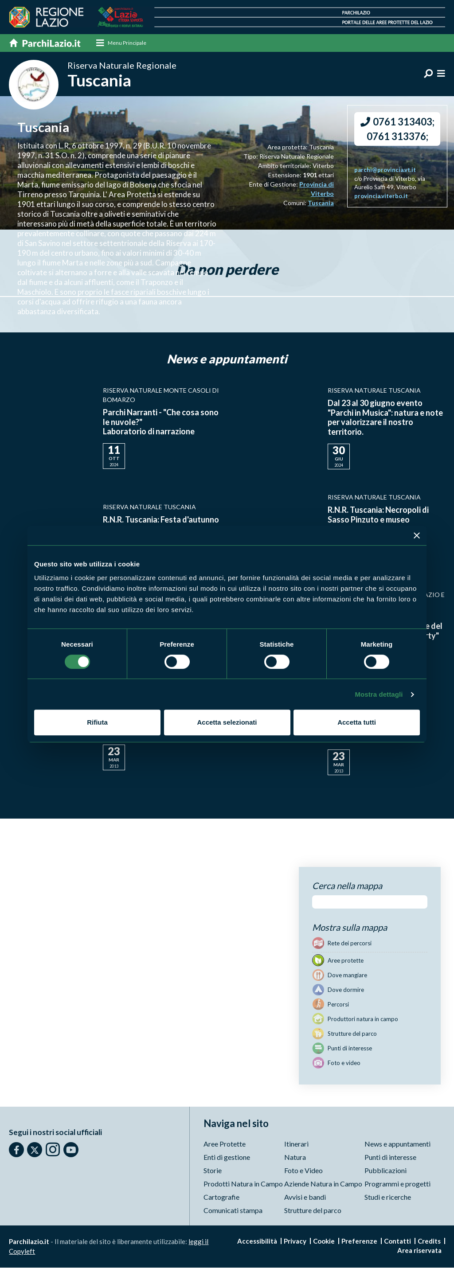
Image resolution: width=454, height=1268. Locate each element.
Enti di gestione (227, 1157)
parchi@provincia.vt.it (385, 170)
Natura (295, 1157)
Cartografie (221, 1197)
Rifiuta (97, 722)
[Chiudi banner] (417, 535)
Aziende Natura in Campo (323, 1184)
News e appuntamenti (397, 1144)
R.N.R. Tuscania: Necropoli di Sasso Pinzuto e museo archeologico (378, 520)
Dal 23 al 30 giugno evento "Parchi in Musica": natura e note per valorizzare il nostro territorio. (385, 417)
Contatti (397, 1241)
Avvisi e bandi (305, 1197)
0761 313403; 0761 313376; (397, 129)
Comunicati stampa (233, 1210)
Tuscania (321, 203)
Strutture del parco (312, 1210)
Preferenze (359, 1241)
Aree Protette (225, 1144)
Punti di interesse (390, 1157)
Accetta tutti (356, 722)
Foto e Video (303, 1171)
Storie (213, 1171)
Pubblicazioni (385, 1171)
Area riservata (419, 1251)
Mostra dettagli (379, 694)
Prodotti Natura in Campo (243, 1184)
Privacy (295, 1241)
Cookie (324, 1241)
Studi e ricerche (387, 1197)
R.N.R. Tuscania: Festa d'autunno (161, 520)
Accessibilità (257, 1241)
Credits (429, 1241)
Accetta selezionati (227, 722)
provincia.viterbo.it (381, 196)
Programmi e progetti (397, 1184)
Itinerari (296, 1144)
